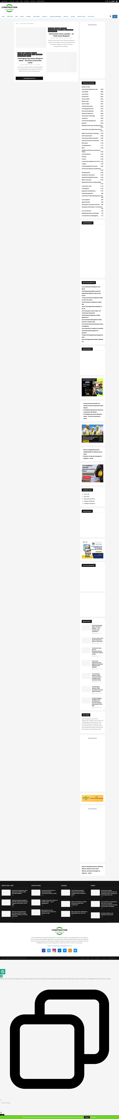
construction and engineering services (92, 129)
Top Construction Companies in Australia (92, 328)
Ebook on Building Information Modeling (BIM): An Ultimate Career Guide (92, 452)
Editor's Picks (61, 29)
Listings (73, 16)
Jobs (16, 16)
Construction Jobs (86, 186)
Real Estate (85, 143)
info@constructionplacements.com (63, 945)
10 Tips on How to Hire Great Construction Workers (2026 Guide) (97, 639)
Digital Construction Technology (90, 133)
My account (91, 16)
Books (22, 16)
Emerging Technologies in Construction (92, 207)
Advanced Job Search (89, 499)
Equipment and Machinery (88, 191)
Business (84, 123)
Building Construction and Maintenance (92, 125)
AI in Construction (86, 210)
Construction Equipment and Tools (91, 161)
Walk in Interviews (86, 179)
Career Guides (51, 28)
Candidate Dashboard (89, 503)
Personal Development (52, 31)
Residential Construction (88, 175)
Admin (53, 38)
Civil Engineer (20, 54)
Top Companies (86, 199)
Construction (85, 96)
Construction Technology (88, 115)
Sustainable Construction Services (91, 204)
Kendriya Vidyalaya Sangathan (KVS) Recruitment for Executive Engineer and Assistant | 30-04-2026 (97, 701)
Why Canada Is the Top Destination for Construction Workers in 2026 (49, 911)
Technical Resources (55, 16)
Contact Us (32, 1)
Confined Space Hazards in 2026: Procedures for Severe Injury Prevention (97, 689)
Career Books (28, 52)
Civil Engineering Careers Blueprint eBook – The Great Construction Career (30, 60)
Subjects (44, 16)
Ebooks (33, 54)
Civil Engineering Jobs (87, 108)
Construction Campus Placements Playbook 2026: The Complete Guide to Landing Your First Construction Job (109, 893)
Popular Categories (88, 83)
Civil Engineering (27, 54)
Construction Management (89, 120)
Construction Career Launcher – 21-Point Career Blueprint (61, 35)
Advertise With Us (41, 1)
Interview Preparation (69, 29)
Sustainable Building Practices (90, 177)
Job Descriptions (86, 154)
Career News (57, 28)
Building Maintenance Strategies (90, 213)
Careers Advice (63, 28)
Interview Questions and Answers (90, 140)
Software (84, 156)
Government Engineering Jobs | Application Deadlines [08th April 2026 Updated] (97, 664)
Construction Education (52, 29)
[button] (59, 972)
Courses (28, 16)
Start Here (10, 16)
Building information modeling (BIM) (91, 182)
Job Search (85, 118)
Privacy (17, 1)
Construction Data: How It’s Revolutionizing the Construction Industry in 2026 (97, 651)
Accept (87, 1117)
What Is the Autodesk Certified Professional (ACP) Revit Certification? (78, 903)
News (83, 147)
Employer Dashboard (89, 501)
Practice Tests (81, 16)
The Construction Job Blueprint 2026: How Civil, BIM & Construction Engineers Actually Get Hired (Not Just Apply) (109, 904)
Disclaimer (26, 1)
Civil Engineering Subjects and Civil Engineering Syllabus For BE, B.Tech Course (91, 293)
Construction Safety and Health (90, 138)
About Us (12, 1)
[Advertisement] (92, 51)
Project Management (87, 193)
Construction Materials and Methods (91, 168)
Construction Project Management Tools (92, 195)
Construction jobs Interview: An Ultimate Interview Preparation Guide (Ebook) (93, 405)
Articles (66, 16)
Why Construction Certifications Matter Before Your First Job (79, 912)
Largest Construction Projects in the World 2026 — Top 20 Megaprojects (50, 901)
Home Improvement (87, 135)
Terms (21, 1)
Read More (94, 1117)
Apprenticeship (86, 202)
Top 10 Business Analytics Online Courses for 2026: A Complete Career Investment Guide (96, 677)
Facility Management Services (90, 166)
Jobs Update (36, 16)
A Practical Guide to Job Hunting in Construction (107, 913)
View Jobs (86, 496)
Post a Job (86, 494)
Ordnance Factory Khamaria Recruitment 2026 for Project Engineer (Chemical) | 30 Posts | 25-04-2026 (20, 914)
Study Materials (39, 54)
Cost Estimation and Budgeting (90, 215)
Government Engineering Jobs (90, 89)
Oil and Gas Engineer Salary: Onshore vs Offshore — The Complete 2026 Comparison (97, 628)
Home (3, 16)
